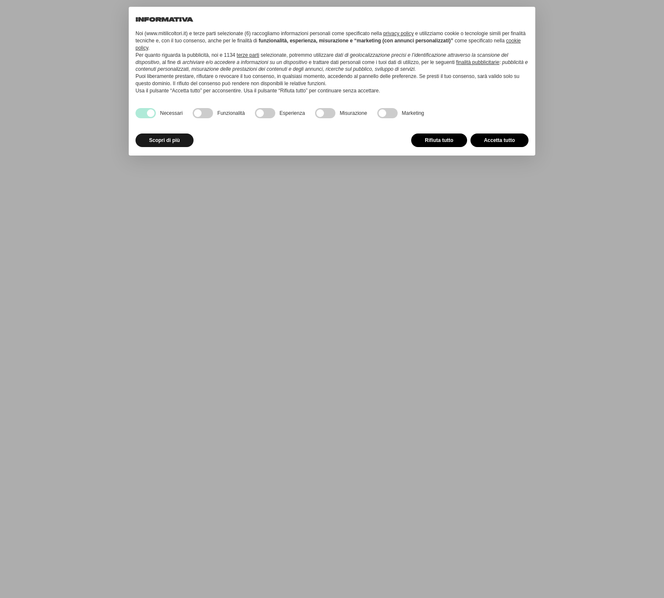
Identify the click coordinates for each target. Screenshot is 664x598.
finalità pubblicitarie (477, 62)
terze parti (248, 55)
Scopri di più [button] (164, 140)
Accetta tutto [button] (499, 140)
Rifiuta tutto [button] (439, 140)
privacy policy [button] (398, 33)
